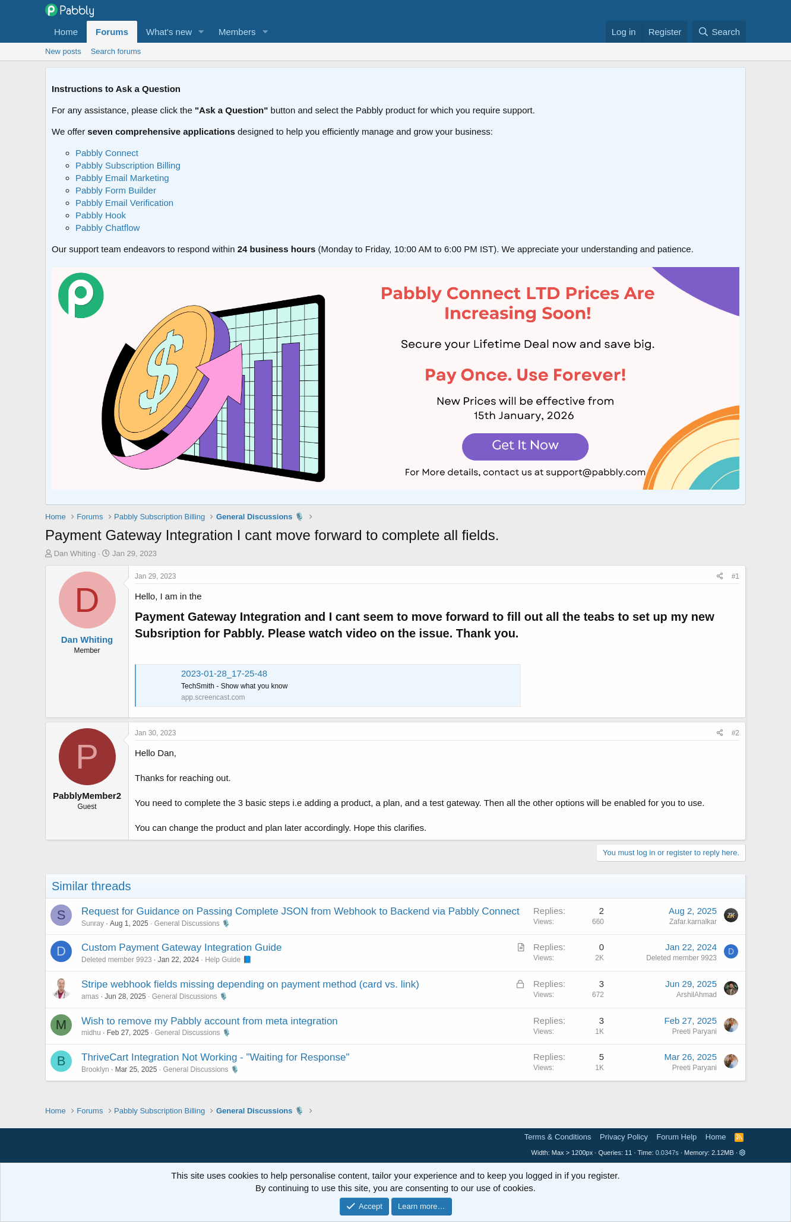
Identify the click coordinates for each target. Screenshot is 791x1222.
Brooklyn (95, 1069)
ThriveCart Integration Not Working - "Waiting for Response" (215, 1057)
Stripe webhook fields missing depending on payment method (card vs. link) (250, 984)
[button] (201, 32)
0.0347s (667, 1152)
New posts (63, 51)
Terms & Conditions (557, 1136)
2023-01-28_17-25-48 (224, 673)
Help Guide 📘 (228, 960)
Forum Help (676, 1136)
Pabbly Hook (100, 215)
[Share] (720, 576)
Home (66, 32)
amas (90, 996)
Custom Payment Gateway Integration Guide (181, 947)
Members (237, 32)
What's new (169, 32)
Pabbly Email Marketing (122, 178)
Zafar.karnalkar (693, 922)
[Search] (719, 32)
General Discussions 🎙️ (192, 923)
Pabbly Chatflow (107, 228)
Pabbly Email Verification (124, 203)
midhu (91, 1033)
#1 (735, 576)
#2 (735, 733)
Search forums (116, 51)
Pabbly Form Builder (115, 190)
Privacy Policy (624, 1136)
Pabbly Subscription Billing (128, 165)
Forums (112, 32)
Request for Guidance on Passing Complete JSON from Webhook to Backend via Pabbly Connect (300, 911)
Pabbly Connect (106, 153)
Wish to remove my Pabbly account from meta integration (209, 1021)
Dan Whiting (75, 553)
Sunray (92, 923)
